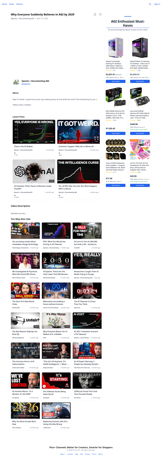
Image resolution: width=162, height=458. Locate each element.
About (62, 454)
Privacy (87, 454)
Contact (70, 454)
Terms (94, 454)
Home (4, 4)
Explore (19, 4)
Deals (11, 4)
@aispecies (26, 84)
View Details (116, 81)
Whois (100, 454)
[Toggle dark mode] (150, 4)
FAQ (81, 454)
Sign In (157, 4)
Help (76, 454)
